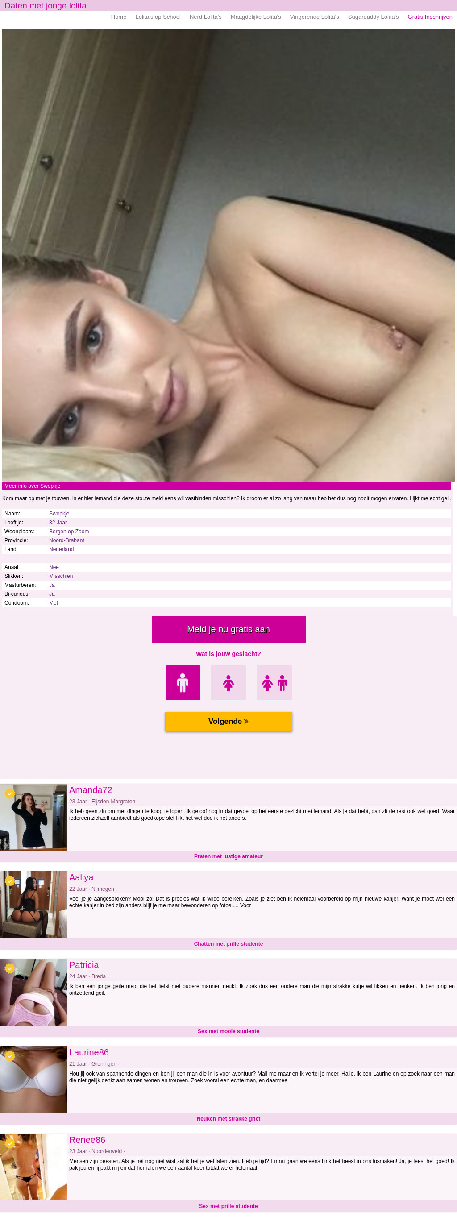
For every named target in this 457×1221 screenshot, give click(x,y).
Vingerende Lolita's (314, 16)
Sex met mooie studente (228, 1031)
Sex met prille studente (228, 1206)
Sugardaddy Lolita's (373, 16)
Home (119, 16)
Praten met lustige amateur (228, 856)
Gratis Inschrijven (430, 16)
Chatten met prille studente (228, 944)
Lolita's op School (158, 16)
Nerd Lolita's (206, 16)
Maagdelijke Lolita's (256, 16)
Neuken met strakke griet (229, 1119)
